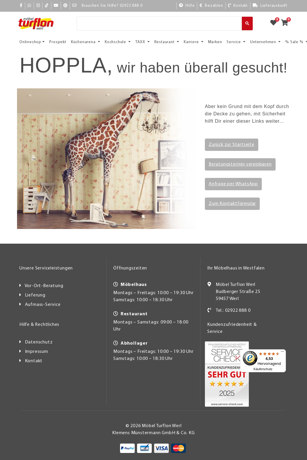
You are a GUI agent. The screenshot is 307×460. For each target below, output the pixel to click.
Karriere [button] (192, 42)
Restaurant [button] (165, 42)
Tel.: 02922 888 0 (233, 310)
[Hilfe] (186, 5)
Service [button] (234, 42)
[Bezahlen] (211, 5)
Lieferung (35, 295)
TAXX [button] (140, 42)
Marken (215, 42)
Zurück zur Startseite (231, 144)
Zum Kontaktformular (232, 203)
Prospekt (57, 42)
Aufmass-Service (43, 304)
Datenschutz (39, 342)
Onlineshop (30, 42)
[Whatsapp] (29, 6)
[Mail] (74, 6)
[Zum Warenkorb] (286, 23)
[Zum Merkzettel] (275, 23)
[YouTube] (56, 6)
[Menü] (282, 352)
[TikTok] (47, 6)
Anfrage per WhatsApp (233, 184)
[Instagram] (38, 6)
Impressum (36, 351)
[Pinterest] (65, 6)
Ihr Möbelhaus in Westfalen (236, 268)
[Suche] (159, 23)
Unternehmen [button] (263, 42)
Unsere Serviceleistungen (46, 268)
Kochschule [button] (116, 42)
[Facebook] (21, 6)
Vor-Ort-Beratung (44, 286)
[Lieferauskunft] (270, 5)
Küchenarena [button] (84, 42)
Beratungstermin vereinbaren (240, 164)
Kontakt (34, 361)
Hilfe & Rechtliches (39, 324)
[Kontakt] (237, 5)
